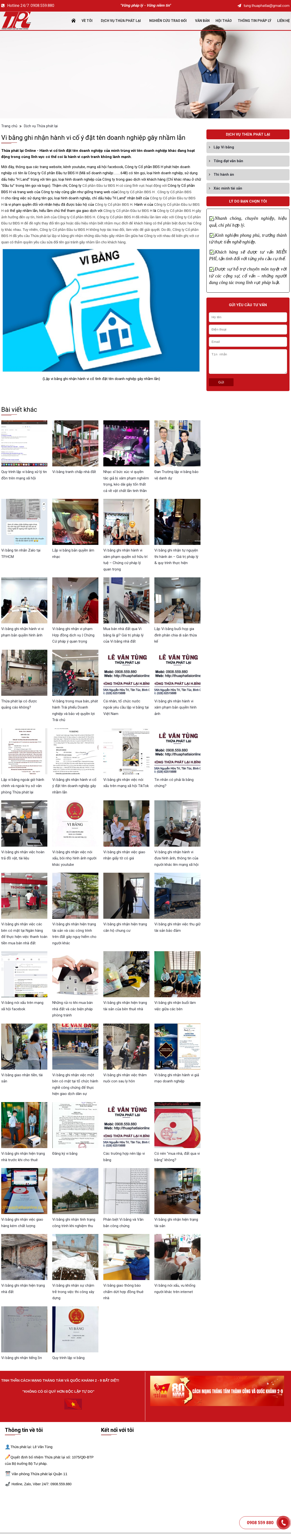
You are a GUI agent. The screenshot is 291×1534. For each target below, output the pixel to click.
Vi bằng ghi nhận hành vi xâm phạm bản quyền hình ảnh (175, 707)
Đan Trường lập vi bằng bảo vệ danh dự (176, 475)
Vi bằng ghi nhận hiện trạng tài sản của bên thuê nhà (125, 1005)
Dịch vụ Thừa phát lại (121, 21)
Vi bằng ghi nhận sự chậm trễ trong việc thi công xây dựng (73, 1291)
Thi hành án (224, 174)
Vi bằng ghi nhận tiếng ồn (21, 1358)
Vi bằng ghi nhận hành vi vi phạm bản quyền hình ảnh (22, 632)
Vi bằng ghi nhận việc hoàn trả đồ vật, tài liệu (22, 855)
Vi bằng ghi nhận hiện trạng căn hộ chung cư (125, 927)
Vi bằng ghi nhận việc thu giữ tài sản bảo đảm (177, 927)
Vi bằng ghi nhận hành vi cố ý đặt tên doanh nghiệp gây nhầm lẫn (74, 785)
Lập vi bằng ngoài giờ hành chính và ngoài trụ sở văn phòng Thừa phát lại (22, 785)
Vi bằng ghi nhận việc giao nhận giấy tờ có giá (124, 855)
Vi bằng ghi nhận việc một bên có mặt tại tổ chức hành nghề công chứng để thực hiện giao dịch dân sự (75, 1084)
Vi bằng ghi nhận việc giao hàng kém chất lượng (22, 1222)
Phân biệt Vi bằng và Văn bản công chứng (123, 1222)
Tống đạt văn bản (228, 161)
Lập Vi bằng (224, 147)
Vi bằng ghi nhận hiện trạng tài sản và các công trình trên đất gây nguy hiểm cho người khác (74, 933)
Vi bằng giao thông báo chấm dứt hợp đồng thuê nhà (123, 1291)
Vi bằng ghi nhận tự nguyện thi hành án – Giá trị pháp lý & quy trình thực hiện (176, 556)
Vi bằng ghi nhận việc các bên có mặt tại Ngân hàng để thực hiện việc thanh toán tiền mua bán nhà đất (24, 933)
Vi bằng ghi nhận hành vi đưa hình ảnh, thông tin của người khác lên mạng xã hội (176, 858)
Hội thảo (224, 21)
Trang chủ (9, 126)
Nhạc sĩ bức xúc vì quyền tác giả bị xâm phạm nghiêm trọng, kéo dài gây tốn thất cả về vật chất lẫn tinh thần (126, 481)
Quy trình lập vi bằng (68, 1358)
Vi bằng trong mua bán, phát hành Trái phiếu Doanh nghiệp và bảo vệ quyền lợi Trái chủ (75, 710)
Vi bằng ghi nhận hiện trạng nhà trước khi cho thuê (23, 1156)
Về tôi (87, 21)
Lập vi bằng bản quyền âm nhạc (73, 553)
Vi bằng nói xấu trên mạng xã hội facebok (22, 1005)
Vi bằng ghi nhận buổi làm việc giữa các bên (175, 1005)
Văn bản (202, 21)
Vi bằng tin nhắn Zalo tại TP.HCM (20, 553)
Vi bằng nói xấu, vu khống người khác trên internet (174, 1288)
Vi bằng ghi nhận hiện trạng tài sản (176, 1222)
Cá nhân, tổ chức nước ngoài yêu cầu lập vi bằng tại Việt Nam (126, 707)
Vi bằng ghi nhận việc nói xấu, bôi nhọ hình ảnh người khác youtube (74, 858)
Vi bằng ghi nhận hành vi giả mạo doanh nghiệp (176, 1078)
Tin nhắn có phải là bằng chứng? (174, 782)
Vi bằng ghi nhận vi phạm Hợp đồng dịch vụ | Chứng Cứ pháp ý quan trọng (73, 635)
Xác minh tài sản (228, 188)
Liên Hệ (283, 21)
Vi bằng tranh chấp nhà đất (74, 472)
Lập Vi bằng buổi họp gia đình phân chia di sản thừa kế (175, 635)
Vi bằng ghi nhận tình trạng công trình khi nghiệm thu (73, 1222)
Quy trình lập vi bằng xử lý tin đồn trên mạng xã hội (24, 475)
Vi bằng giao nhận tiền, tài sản (22, 1078)
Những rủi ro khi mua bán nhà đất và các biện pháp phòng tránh (72, 1008)
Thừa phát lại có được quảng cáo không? (19, 704)
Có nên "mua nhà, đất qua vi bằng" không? (177, 1156)
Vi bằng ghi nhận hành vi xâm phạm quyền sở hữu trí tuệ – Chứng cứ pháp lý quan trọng (125, 559)
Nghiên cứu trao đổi (168, 21)
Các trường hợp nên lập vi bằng (124, 1156)
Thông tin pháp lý (254, 21)
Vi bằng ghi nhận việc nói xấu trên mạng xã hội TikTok (126, 782)
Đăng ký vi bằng (64, 1153)
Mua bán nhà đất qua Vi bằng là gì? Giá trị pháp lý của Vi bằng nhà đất (123, 635)
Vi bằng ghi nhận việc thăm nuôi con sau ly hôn (125, 1078)
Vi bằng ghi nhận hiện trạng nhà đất (23, 1288)
